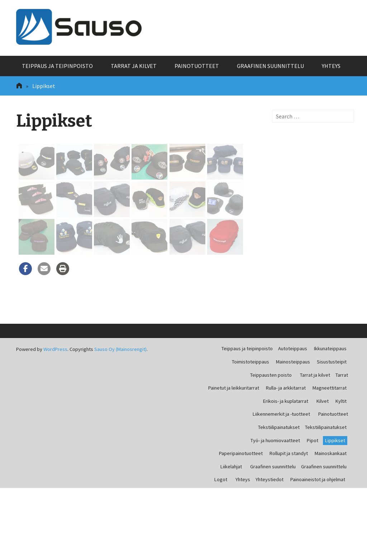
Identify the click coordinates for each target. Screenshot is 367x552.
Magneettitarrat (330, 388)
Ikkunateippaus (330, 348)
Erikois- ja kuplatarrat (285, 401)
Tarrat (341, 375)
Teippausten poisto (271, 375)
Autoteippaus (292, 348)
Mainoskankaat (331, 453)
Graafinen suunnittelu (270, 65)
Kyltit (341, 401)
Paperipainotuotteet (241, 453)
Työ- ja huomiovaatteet (275, 440)
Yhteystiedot (269, 479)
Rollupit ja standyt (289, 453)
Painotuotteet (197, 65)
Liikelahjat (231, 466)
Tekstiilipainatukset (279, 427)
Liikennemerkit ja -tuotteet (281, 414)
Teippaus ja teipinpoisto (57, 65)
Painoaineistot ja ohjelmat (317, 479)
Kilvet (322, 401)
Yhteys (331, 65)
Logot (220, 479)
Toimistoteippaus (250, 361)
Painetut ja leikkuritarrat (233, 388)
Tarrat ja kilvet (134, 65)
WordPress (55, 349)
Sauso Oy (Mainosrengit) (120, 349)
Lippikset (335, 440)
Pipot (312, 440)
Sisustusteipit (332, 361)
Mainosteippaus (293, 361)
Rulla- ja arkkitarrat (286, 388)
